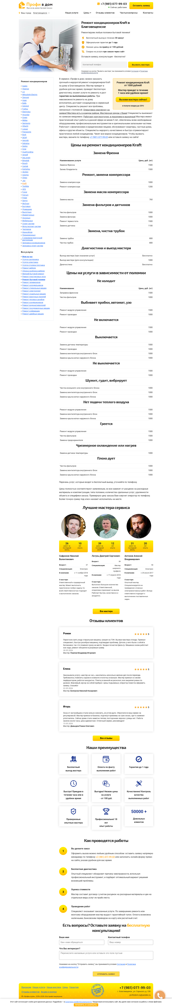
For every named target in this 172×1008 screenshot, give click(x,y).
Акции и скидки (49, 992)
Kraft (24, 183)
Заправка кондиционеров (33, 243)
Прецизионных (28, 235)
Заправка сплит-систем (32, 246)
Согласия (134, 71)
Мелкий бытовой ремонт (33, 274)
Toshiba (25, 186)
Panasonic (26, 132)
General (25, 106)
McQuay (25, 203)
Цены (86, 13)
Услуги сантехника (30, 259)
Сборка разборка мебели (33, 271)
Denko (25, 146)
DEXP (24, 138)
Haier (24, 100)
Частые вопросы (129, 13)
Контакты (148, 13)
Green (24, 117)
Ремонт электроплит (31, 291)
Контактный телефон (119, 937)
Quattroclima (27, 152)
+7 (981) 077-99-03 (114, 3)
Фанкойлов (27, 232)
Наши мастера (54, 987)
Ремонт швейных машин (33, 314)
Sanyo (25, 201)
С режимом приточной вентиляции (32, 239)
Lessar (25, 129)
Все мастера (106, 611)
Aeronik (25, 140)
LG (23, 92)
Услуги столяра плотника (33, 265)
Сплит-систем (28, 224)
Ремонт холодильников (32, 285)
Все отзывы (106, 738)
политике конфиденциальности (78, 1002)
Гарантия (74, 987)
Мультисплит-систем (31, 226)
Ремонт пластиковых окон (34, 277)
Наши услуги (71, 13)
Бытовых (26, 206)
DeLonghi (26, 158)
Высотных (26, 212)
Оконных (26, 218)
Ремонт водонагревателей (34, 305)
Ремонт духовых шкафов (33, 299)
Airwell (25, 155)
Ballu (24, 103)
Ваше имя (64, 937)
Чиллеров (26, 229)
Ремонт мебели (29, 268)
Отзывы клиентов (105, 13)
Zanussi (25, 97)
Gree (24, 149)
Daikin (24, 86)
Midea (24, 120)
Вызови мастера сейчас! (133, 99)
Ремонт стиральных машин (34, 288)
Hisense (25, 89)
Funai (24, 192)
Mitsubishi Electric (29, 95)
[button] (160, 996)
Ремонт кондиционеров (32, 302)
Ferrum (25, 195)
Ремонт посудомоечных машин (36, 308)
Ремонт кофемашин (31, 311)
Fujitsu (25, 109)
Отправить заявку (106, 974)
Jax (23, 181)
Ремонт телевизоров (31, 282)
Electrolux (26, 112)
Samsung (26, 123)
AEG (24, 189)
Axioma (25, 175)
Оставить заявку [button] (141, 5)
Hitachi (25, 126)
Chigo (24, 178)
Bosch (25, 163)
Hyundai (25, 115)
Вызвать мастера (140, 65)
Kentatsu (26, 169)
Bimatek (25, 160)
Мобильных (27, 221)
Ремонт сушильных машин (34, 294)
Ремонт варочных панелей (34, 297)
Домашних (27, 209)
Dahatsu (25, 143)
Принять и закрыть (86, 1005)
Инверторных (28, 215)
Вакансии (26, 987)
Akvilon (25, 172)
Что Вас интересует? (69, 948)
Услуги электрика (30, 262)
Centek (25, 166)
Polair (24, 198)
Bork (24, 135)
